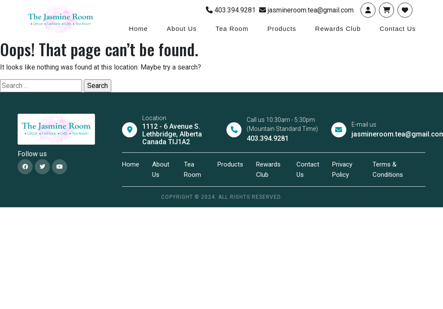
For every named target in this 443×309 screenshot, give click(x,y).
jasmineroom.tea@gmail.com (306, 10)
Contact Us (398, 28)
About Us (182, 28)
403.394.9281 (231, 10)
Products (281, 28)
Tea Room (232, 28)
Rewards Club (338, 28)
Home (138, 28)
